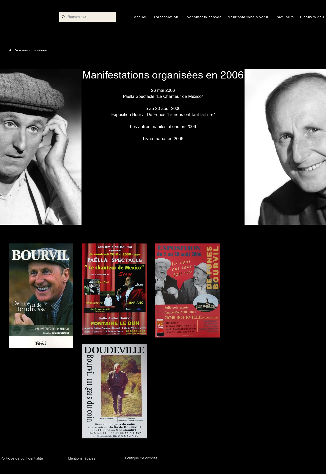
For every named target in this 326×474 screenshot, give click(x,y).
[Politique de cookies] (141, 458)
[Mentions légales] (81, 458)
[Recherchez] (87, 17)
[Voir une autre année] (28, 50)
